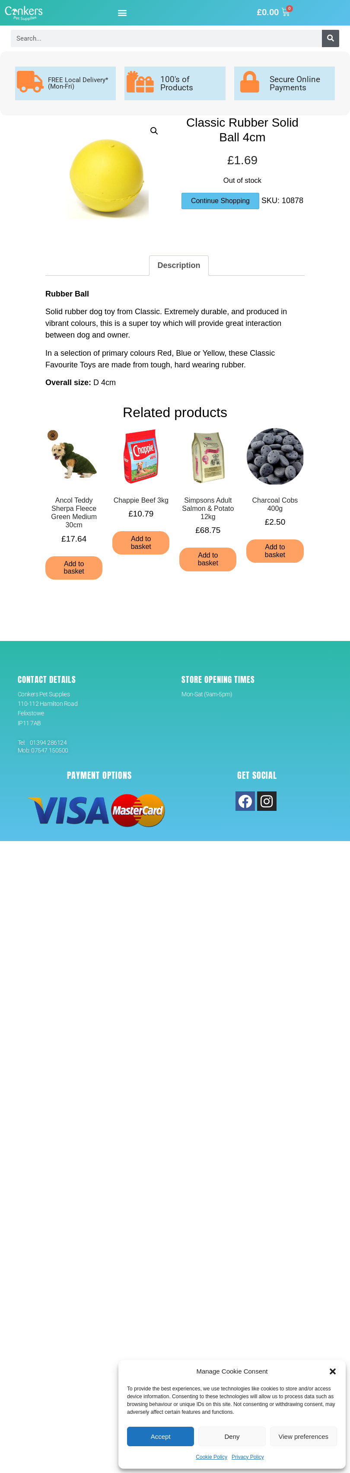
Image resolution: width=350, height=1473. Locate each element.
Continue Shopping (220, 200)
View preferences (304, 1436)
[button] (332, 1371)
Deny (231, 1436)
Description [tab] (178, 265)
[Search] (330, 38)
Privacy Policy (248, 1457)
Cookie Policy (211, 1457)
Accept (161, 1436)
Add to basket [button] (74, 567)
